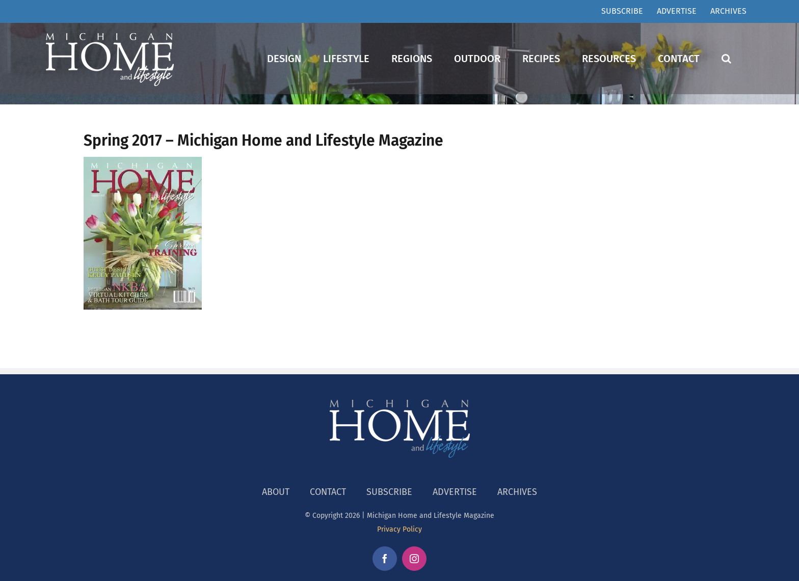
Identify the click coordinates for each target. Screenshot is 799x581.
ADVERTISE (455, 491)
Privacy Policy (399, 529)
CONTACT (328, 491)
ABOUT (275, 491)
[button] (726, 58)
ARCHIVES (517, 491)
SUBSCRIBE (389, 491)
